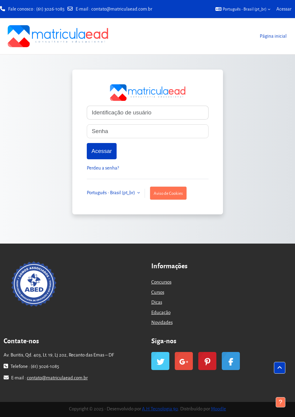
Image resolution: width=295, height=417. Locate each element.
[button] (243, 9)
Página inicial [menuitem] (273, 36)
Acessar (283, 8)
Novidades (162, 322)
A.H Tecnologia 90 (160, 408)
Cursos (157, 292)
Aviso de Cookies (168, 193)
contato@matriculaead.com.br (121, 8)
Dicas (156, 302)
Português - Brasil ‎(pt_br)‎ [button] (111, 192)
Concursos (161, 282)
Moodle (218, 408)
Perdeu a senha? (103, 167)
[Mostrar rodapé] (280, 402)
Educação (161, 312)
